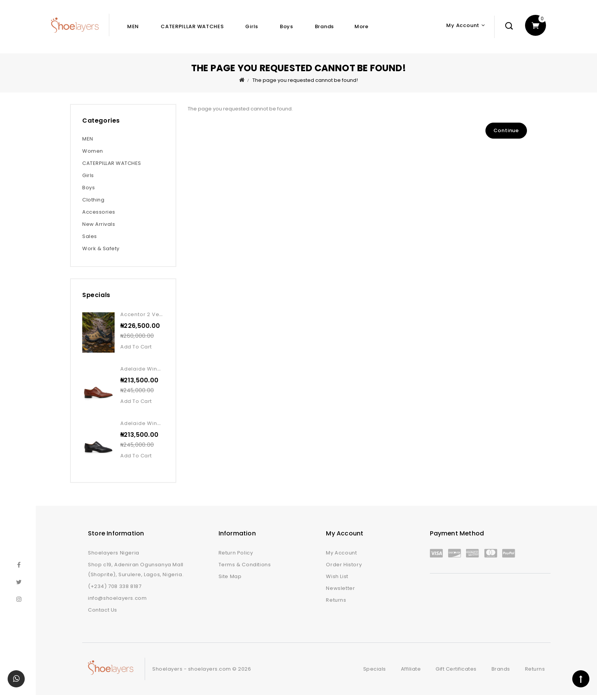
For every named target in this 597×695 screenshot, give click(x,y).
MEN (133, 26)
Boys (286, 26)
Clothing (93, 199)
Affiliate (411, 669)
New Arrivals (98, 224)
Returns (336, 600)
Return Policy (236, 552)
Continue (506, 130)
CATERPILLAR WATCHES (192, 26)
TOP (580, 678)
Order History (344, 564)
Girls (251, 26)
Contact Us (102, 610)
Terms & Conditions (245, 564)
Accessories (98, 212)
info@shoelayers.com (117, 598)
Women (92, 151)
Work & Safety (101, 248)
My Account (341, 552)
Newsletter (340, 588)
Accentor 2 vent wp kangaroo (162, 314)
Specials (374, 669)
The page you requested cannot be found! (305, 80)
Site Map (230, 576)
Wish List (337, 576)
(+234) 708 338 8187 (114, 586)
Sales (89, 236)
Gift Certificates (456, 669)
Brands (324, 26)
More (361, 26)
